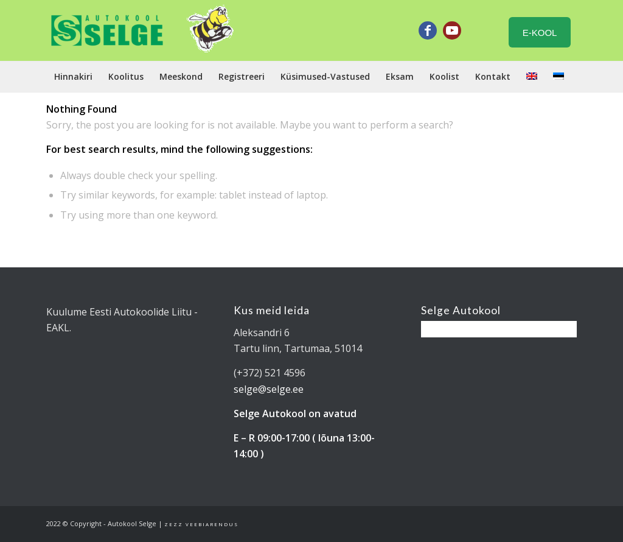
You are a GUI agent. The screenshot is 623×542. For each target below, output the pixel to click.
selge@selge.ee (269, 389)
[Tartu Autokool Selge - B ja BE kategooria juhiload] (107, 30)
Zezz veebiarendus (201, 524)
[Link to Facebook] (428, 30)
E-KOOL (540, 32)
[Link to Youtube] (452, 30)
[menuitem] (73, 77)
